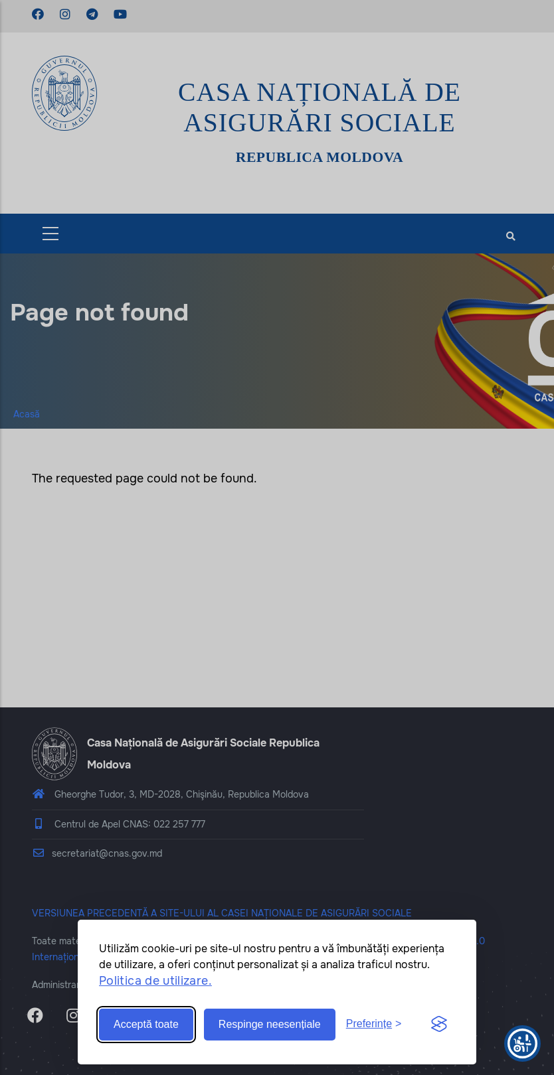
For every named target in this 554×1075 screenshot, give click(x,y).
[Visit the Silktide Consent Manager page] (439, 1024)
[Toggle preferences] (374, 1024)
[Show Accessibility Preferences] (522, 1043)
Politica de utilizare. (155, 980)
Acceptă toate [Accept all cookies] (146, 1024)
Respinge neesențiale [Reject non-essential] (270, 1024)
